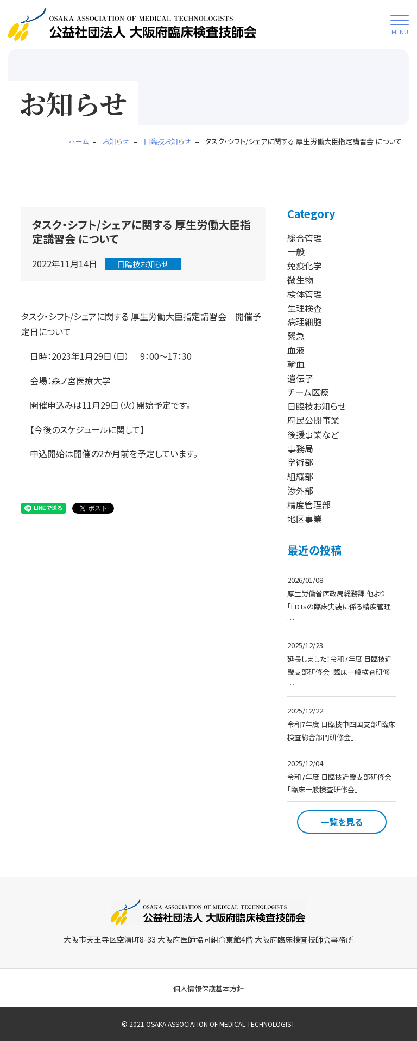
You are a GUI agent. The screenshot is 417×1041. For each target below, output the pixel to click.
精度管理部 (309, 504)
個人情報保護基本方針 (208, 988)
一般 (296, 251)
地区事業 (304, 518)
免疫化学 (304, 265)
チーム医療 (308, 391)
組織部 (300, 476)
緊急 (296, 335)
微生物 (300, 279)
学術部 (300, 462)
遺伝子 (300, 378)
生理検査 (304, 308)
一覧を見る (341, 821)
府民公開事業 (313, 420)
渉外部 (300, 490)
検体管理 (304, 293)
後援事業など (313, 434)
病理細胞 (304, 321)
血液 (296, 349)
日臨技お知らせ (142, 263)
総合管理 (304, 237)
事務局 (300, 448)
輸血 (296, 364)
